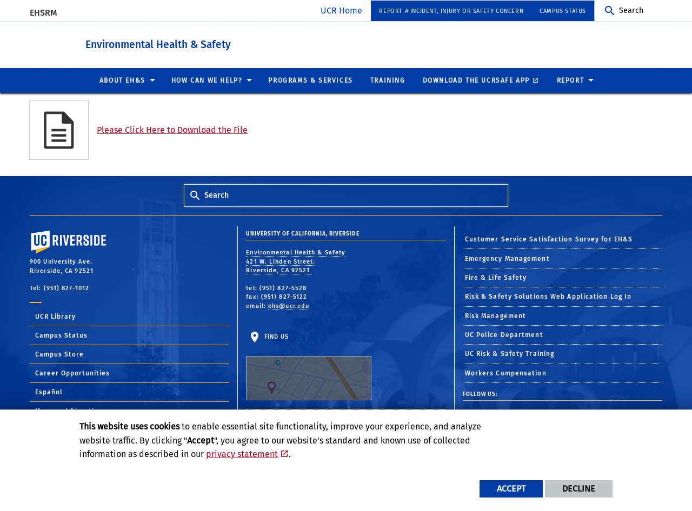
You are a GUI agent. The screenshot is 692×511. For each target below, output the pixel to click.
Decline (578, 488)
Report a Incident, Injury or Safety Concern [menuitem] (451, 11)
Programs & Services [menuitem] (310, 80)
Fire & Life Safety (496, 277)
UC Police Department (504, 334)
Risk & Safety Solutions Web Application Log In (548, 296)
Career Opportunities (72, 372)
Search (631, 10)
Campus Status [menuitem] (563, 11)
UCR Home (341, 10)
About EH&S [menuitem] (122, 80)
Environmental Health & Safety (208, 42)
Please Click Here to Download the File (172, 129)
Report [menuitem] (570, 80)
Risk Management (496, 315)
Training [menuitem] (387, 80)
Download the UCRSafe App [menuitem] (476, 80)
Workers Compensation (506, 372)
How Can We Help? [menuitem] (207, 80)
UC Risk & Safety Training (510, 353)
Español (49, 391)
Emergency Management (507, 258)
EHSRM (43, 13)
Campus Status (61, 335)
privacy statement (242, 454)
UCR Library (55, 316)
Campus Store (59, 354)
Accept (511, 488)
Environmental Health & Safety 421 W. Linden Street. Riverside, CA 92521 (295, 260)
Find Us (308, 366)
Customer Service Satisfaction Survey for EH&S (549, 239)
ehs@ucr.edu (288, 305)
